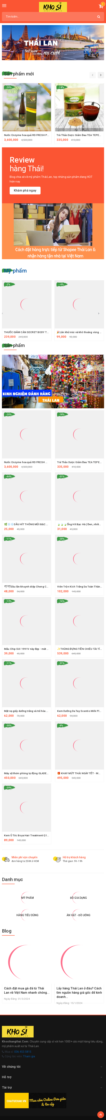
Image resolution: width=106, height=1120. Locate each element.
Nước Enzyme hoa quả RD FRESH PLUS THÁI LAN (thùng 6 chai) (44, 135)
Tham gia (29, 1056)
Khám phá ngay (25, 190)
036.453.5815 (22, 1051)
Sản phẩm (14, 345)
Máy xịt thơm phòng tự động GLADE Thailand (32, 773)
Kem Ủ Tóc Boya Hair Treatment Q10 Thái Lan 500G (36, 835)
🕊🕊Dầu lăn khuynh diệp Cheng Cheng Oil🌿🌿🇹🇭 (36, 586)
